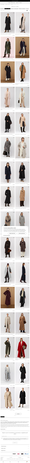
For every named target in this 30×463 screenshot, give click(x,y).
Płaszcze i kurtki (7, 4)
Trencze (27, 8)
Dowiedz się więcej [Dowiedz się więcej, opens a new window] (22, 231)
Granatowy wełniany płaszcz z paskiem (6, 183)
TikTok (28, 457)
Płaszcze (12, 4)
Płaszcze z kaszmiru (22, 8)
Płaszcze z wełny (7, 8)
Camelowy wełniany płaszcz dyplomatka (20, 208)
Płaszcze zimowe (7, 421)
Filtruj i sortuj (3, 10)
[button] (2, 459)
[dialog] (15, 231)
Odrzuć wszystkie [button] (12, 233)
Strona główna (2, 4)
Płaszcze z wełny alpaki (14, 8)
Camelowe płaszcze (10, 422)
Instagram (19, 457)
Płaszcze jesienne (12, 421)
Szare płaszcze (20, 422)
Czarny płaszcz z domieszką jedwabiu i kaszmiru (21, 183)
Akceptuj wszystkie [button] (22, 233)
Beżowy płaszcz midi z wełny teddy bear (20, 134)
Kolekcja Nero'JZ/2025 (15, 0)
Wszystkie (2, 8)
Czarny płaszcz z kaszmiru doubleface (20, 384)
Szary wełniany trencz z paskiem (5, 384)
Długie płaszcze (5, 422)
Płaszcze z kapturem (23, 421)
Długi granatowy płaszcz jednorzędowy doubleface (22, 284)
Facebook (2, 457)
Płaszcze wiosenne (17, 421)
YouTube (11, 457)
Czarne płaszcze (16, 422)
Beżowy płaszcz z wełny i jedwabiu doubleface (7, 334)
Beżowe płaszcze (25, 422)
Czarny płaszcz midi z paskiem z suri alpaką (6, 83)
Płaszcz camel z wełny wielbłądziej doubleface (21, 334)
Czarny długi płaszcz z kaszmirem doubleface (7, 134)
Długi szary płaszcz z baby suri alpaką (6, 284)
